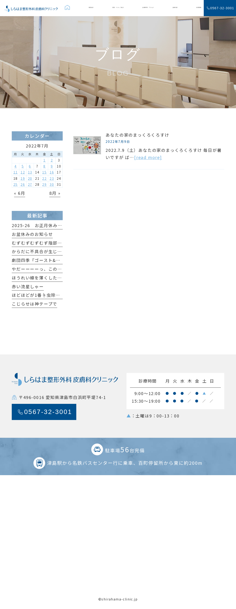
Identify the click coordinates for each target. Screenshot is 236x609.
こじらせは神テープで (34, 304)
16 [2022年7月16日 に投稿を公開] (52, 172)
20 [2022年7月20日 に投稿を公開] (30, 178)
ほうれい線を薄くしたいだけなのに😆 (51, 278)
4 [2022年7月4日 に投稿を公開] (16, 166)
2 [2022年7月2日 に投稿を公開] (52, 160)
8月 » (54, 193)
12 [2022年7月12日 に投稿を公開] (23, 172)
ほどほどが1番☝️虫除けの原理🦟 (45, 295)
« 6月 (19, 193)
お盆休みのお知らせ (32, 234)
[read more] (148, 157)
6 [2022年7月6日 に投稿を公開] (30, 166)
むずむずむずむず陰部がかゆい (44, 243)
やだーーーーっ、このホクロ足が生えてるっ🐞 (60, 269)
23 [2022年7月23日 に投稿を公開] (52, 178)
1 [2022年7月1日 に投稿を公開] (44, 160)
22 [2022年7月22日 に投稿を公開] (44, 178)
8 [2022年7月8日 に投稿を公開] (44, 166)
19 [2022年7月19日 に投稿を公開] (23, 178)
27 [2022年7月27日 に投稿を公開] (30, 184)
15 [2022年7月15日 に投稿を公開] (44, 172)
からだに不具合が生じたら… (41, 251)
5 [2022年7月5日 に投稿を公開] (23, 166)
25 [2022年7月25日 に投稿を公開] (15, 184)
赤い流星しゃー (28, 286)
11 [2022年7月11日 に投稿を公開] (15, 172)
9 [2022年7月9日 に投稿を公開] (52, 166)
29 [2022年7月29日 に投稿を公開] (44, 184)
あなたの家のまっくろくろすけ (137, 135)
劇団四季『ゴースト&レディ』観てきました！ (59, 260)
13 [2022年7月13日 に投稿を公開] (30, 172)
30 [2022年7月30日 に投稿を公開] (52, 184)
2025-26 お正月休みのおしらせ (46, 225)
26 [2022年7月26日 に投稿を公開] (23, 184)
